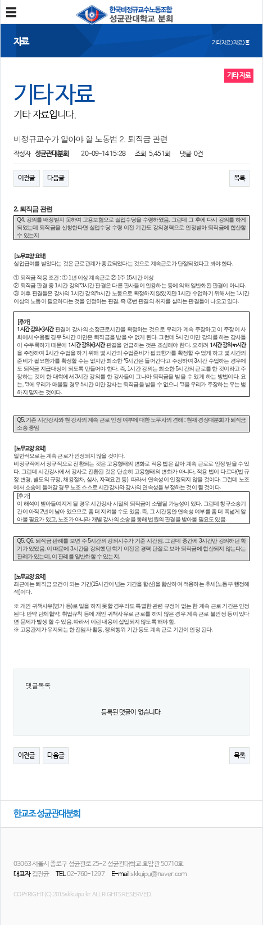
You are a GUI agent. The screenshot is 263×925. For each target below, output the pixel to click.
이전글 (26, 178)
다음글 (55, 178)
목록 (239, 178)
